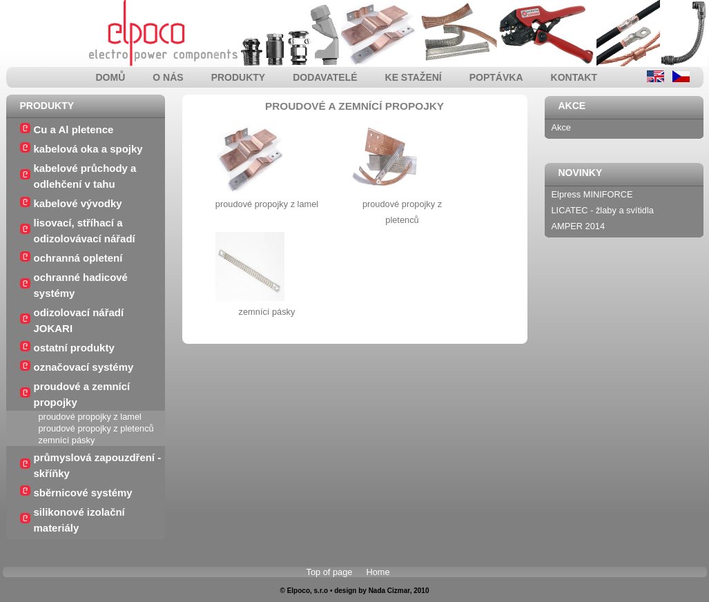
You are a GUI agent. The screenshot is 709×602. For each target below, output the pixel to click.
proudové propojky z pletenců (96, 428)
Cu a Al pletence (74, 129)
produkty (238, 77)
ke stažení (413, 77)
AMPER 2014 (578, 226)
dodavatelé (325, 77)
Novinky (581, 172)
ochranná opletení (78, 258)
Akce (572, 105)
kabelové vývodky (78, 203)
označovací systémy (84, 367)
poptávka (496, 77)
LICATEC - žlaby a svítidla (603, 210)
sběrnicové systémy (83, 492)
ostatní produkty (74, 347)
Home (377, 572)
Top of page (330, 572)
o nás (168, 77)
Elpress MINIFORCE (592, 194)
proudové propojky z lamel (90, 416)
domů (111, 77)
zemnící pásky (67, 440)
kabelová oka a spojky (88, 149)
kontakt (574, 77)
